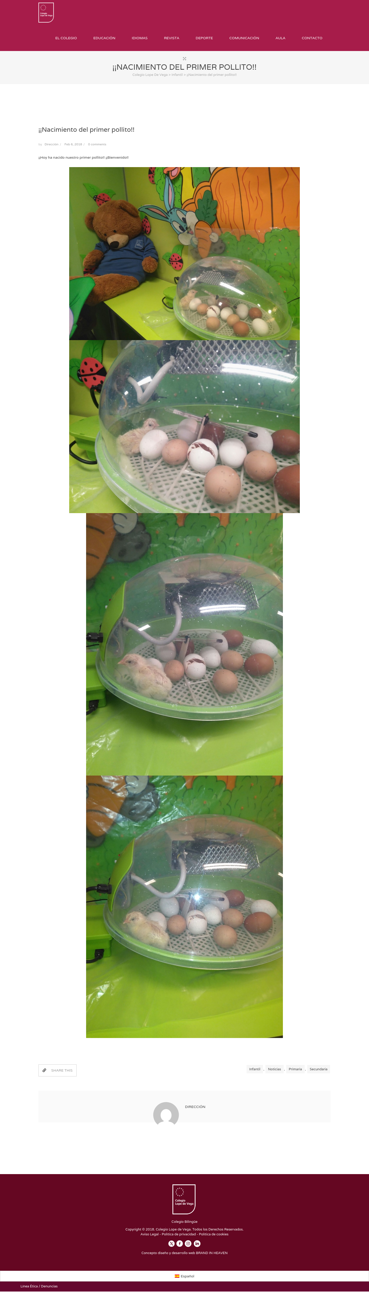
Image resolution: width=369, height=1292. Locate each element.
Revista (171, 38)
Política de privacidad (179, 1235)
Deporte (204, 38)
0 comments (97, 145)
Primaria (295, 1069)
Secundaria (318, 1069)
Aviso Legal (150, 1235)
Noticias (274, 1069)
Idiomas (140, 38)
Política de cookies (213, 1235)
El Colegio (66, 38)
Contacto (312, 38)
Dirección (51, 145)
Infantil (254, 1069)
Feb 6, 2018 (73, 145)
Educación (104, 38)
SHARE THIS (58, 1071)
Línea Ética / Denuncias (39, 1287)
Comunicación (244, 38)
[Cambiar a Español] (184, 1276)
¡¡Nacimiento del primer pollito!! (86, 130)
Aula (280, 38)
